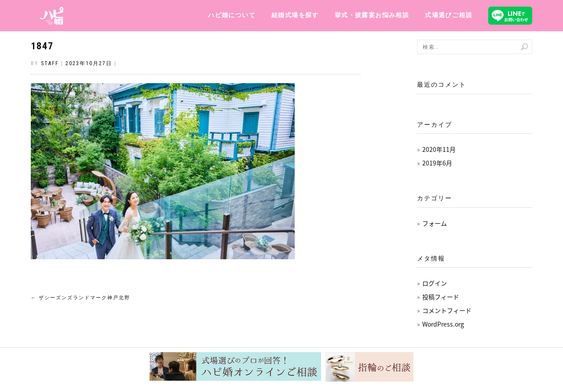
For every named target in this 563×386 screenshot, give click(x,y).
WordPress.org (443, 324)
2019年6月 (437, 162)
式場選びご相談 (448, 14)
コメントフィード (447, 310)
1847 (42, 45)
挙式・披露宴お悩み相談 (372, 14)
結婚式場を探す (295, 14)
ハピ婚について (232, 14)
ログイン (434, 283)
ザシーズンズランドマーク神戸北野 (80, 298)
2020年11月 (439, 149)
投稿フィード (440, 296)
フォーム (434, 223)
